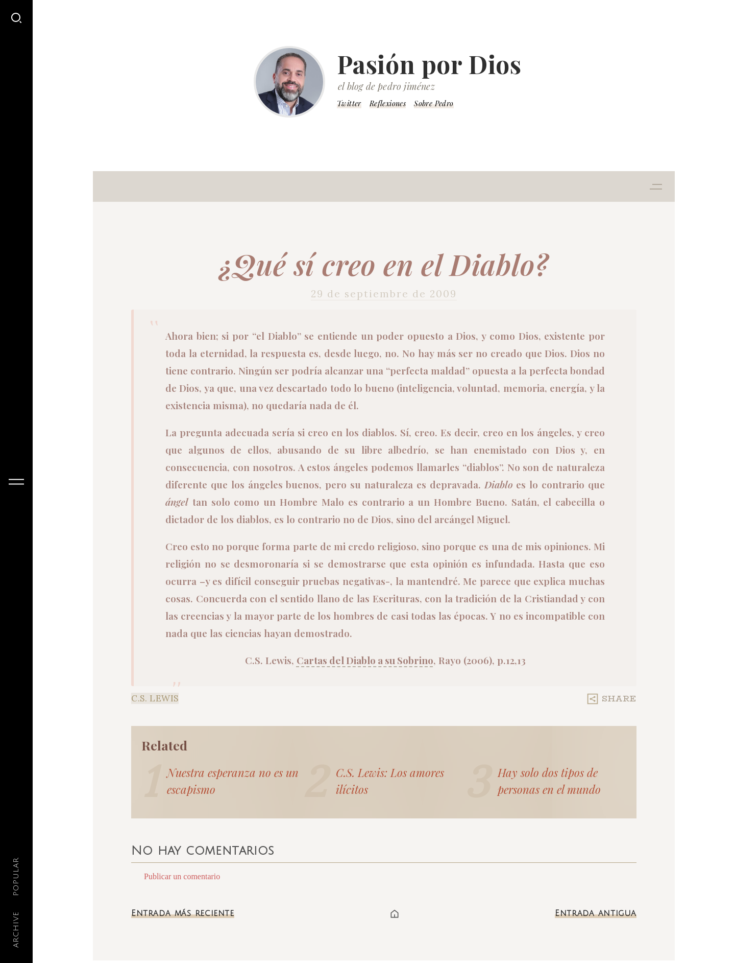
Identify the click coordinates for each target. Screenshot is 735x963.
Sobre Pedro (433, 103)
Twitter (349, 103)
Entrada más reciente (182, 913)
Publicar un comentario (182, 876)
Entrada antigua (595, 913)
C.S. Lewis (155, 698)
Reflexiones (388, 103)
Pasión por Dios (429, 64)
